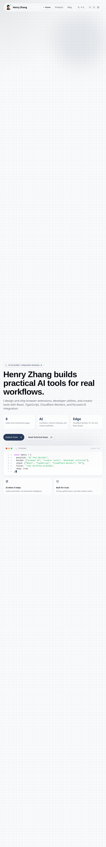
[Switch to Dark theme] (94, 7)
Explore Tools (14, 437)
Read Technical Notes (40, 437)
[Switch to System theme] (98, 7)
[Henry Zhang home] (17, 7)
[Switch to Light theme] (90, 7)
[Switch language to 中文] (81, 7)
